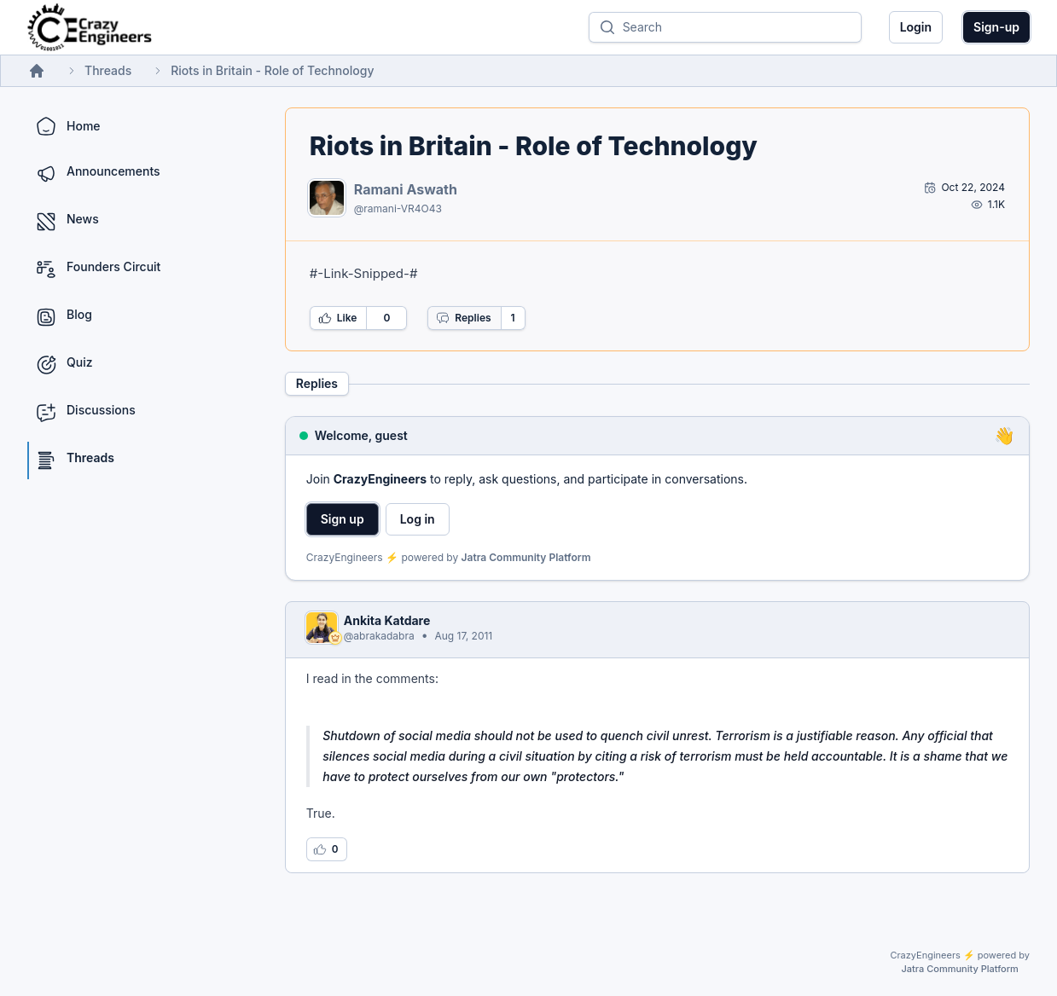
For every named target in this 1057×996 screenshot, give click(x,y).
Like (337, 318)
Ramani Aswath (405, 189)
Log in (417, 519)
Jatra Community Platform (526, 557)
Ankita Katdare (387, 620)
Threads (107, 70)
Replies (463, 318)
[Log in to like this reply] (326, 849)
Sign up (342, 519)
